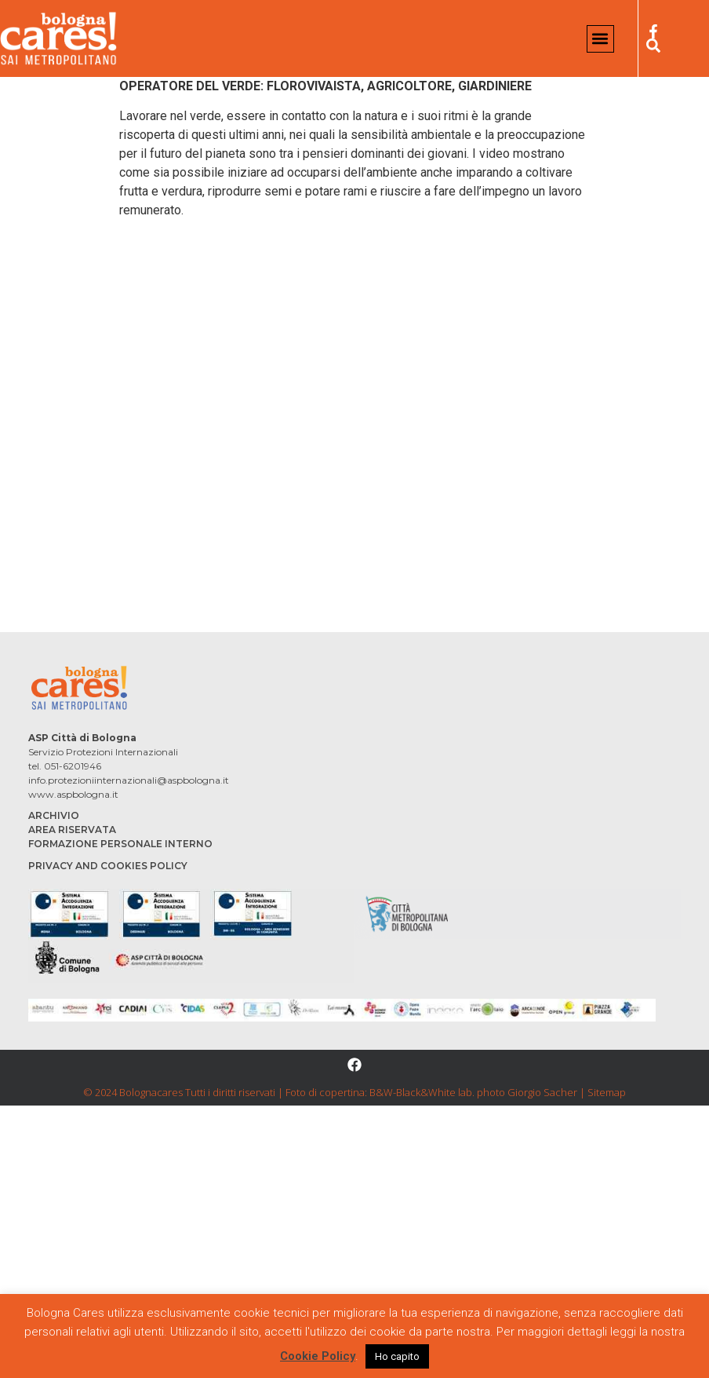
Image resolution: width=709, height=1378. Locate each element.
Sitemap (606, 1092)
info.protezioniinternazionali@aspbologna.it (128, 780)
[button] (600, 39)
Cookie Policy (317, 1356)
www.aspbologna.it (73, 794)
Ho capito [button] (397, 1356)
